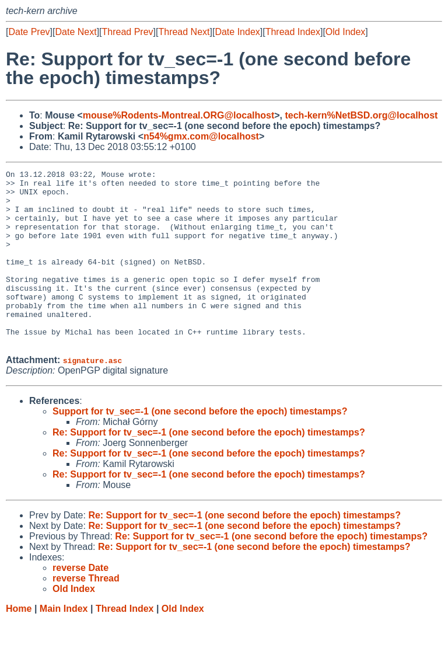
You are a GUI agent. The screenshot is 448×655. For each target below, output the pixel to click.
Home (19, 644)
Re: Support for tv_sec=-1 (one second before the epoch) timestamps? (208, 467)
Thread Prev (127, 32)
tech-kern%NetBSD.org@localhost (361, 115)
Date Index (237, 32)
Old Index (345, 32)
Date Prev (29, 32)
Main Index (64, 644)
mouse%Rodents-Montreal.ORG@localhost (179, 115)
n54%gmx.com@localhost (201, 136)
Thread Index (292, 32)
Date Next (75, 32)
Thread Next (183, 32)
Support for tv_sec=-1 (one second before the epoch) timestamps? (199, 446)
